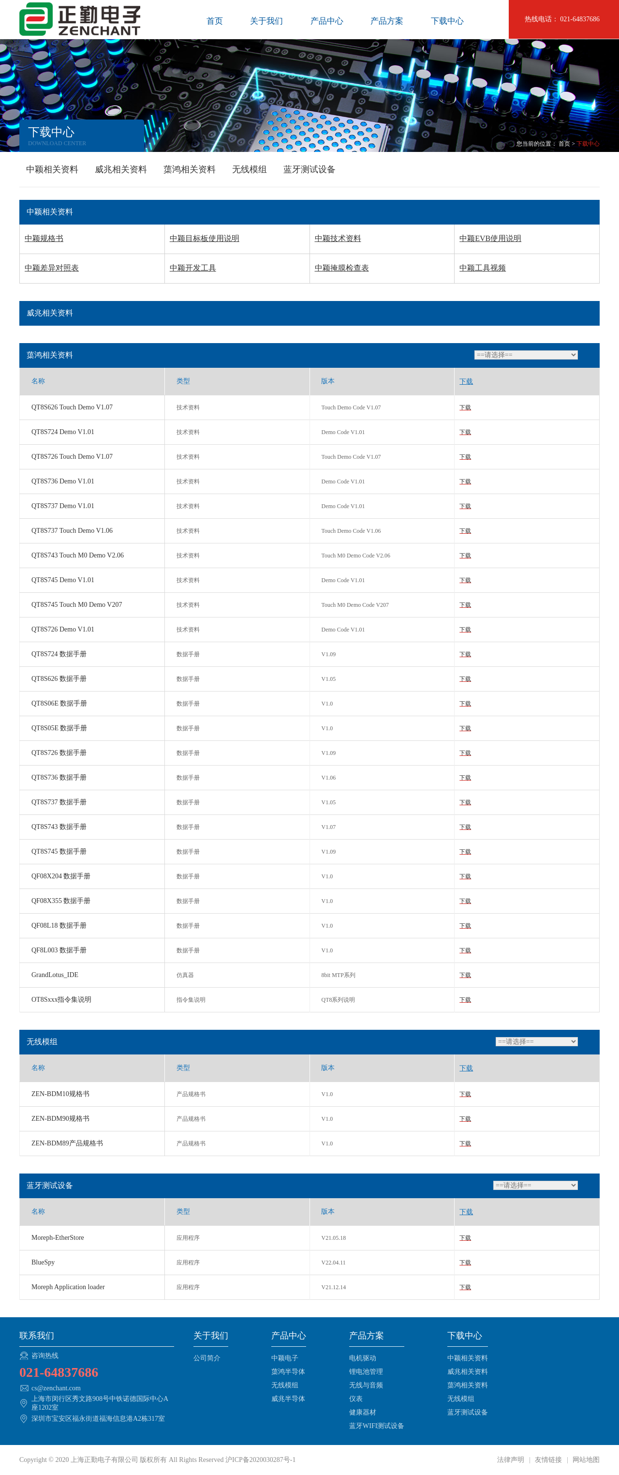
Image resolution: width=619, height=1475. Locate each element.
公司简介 (207, 1358)
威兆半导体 (288, 1398)
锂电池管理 (366, 1371)
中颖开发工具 (193, 268)
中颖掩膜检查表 (342, 268)
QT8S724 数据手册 (59, 654)
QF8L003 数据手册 (59, 950)
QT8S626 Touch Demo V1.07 (72, 407)
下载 (465, 407)
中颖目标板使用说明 (204, 238)
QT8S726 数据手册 (59, 752)
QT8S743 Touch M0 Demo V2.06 (77, 555)
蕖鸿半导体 (288, 1371)
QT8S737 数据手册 (59, 802)
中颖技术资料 (338, 238)
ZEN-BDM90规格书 (60, 1118)
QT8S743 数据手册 (59, 826)
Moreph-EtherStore (57, 1237)
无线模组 (249, 169)
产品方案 (386, 21)
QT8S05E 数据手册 (59, 728)
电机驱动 (362, 1358)
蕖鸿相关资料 (189, 169)
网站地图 (585, 1459)
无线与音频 (366, 1385)
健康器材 (362, 1412)
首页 (214, 21)
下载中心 (447, 21)
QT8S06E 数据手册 (59, 703)
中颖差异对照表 (52, 268)
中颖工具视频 (482, 268)
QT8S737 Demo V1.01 (62, 506)
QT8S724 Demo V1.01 (62, 432)
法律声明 (511, 1459)
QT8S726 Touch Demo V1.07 (72, 456)
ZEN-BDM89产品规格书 (67, 1143)
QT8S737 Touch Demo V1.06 (72, 530)
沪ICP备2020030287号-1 (260, 1459)
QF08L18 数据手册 (59, 925)
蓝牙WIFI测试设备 (376, 1426)
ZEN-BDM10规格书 (60, 1094)
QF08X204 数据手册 (61, 876)
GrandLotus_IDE (54, 974)
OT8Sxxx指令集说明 (61, 999)
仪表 (356, 1398)
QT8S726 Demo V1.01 (62, 629)
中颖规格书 (44, 238)
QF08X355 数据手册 (61, 900)
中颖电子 (284, 1358)
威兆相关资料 (121, 169)
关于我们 (266, 21)
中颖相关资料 (52, 169)
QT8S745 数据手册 (59, 851)
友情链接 (548, 1459)
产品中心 (326, 21)
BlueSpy (43, 1262)
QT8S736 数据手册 (59, 777)
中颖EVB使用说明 (490, 238)
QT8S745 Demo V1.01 (62, 580)
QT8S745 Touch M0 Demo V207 (76, 604)
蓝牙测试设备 (309, 169)
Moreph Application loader (68, 1287)
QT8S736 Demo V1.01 (62, 481)
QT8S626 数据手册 (59, 678)
